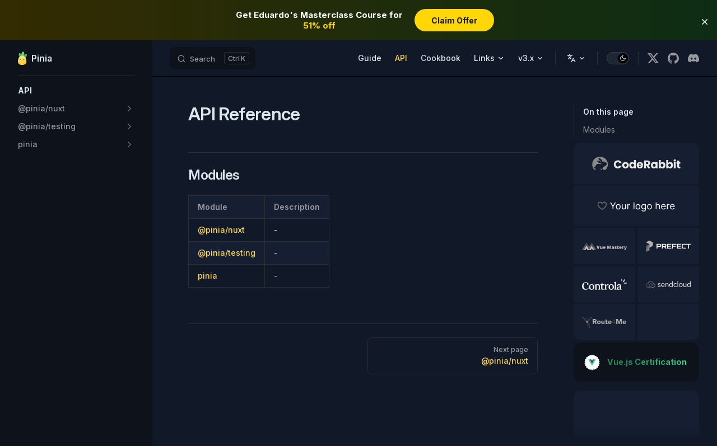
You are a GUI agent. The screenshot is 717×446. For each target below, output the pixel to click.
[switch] (618, 58)
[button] (76, 91)
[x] (653, 58)
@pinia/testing (226, 252)
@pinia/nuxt (221, 229)
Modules (599, 129)
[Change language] (576, 58)
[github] (673, 58)
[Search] (212, 58)
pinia (207, 275)
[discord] (693, 58)
